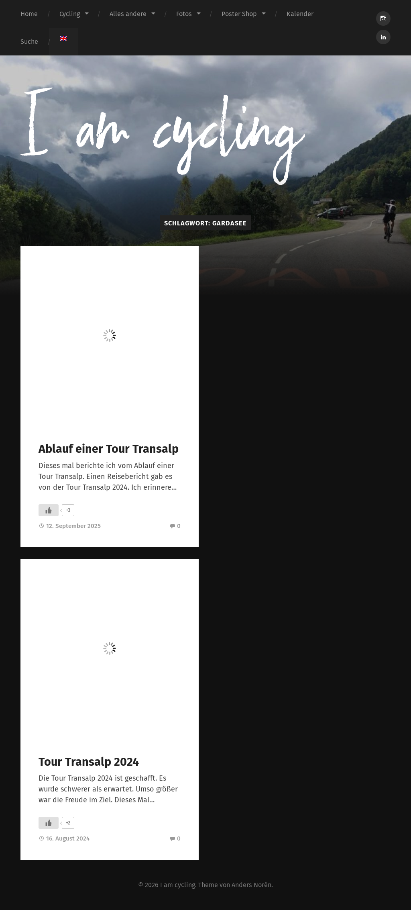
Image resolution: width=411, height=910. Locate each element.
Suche (29, 41)
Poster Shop (239, 14)
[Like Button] (49, 510)
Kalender (300, 14)
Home (29, 14)
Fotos (184, 14)
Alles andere (128, 14)
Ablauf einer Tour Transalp (109, 449)
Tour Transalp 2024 (89, 762)
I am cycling (177, 885)
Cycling (69, 14)
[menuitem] (63, 38)
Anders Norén (251, 885)
